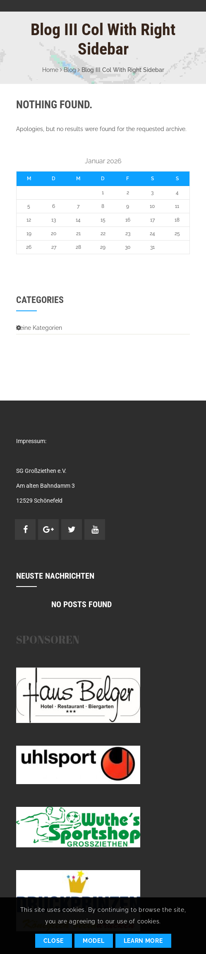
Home (50, 70)
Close (53, 940)
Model (94, 940)
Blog (70, 70)
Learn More (143, 940)
